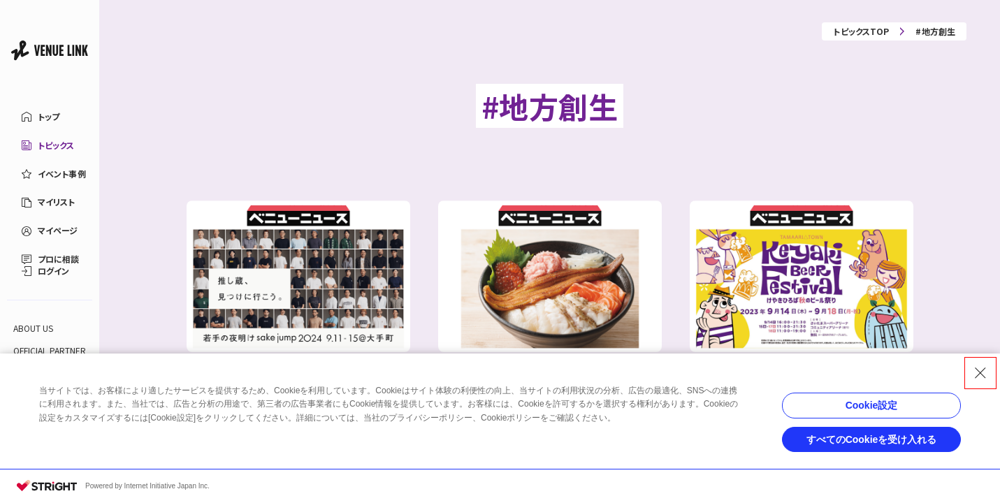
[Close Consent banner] (980, 373)
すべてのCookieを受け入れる (871, 439)
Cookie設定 (872, 405)
